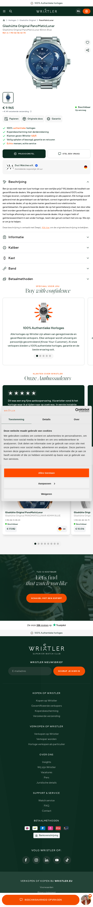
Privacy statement (47, 892)
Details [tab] (47, 419)
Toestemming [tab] (16, 419)
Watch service (46, 800)
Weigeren (46, 494)
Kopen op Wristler (46, 700)
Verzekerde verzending (46, 716)
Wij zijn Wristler (46, 767)
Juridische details (46, 782)
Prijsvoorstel (24, 153)
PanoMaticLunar (46, 20)
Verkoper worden (46, 739)
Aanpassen (46, 483)
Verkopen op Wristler (46, 734)
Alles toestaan (46, 473)
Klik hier (46, 227)
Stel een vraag (69, 153)
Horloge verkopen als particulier (46, 744)
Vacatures (46, 772)
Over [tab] (76, 419)
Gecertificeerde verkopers (46, 706)
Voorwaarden (46, 887)
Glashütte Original (28, 20)
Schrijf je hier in (69, 671)
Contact (46, 811)
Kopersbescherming (46, 711)
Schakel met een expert (46, 598)
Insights (46, 762)
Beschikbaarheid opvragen (41, 900)
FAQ (46, 805)
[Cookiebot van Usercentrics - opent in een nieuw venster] (75, 410)
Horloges (12, 20)
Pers (46, 777)
